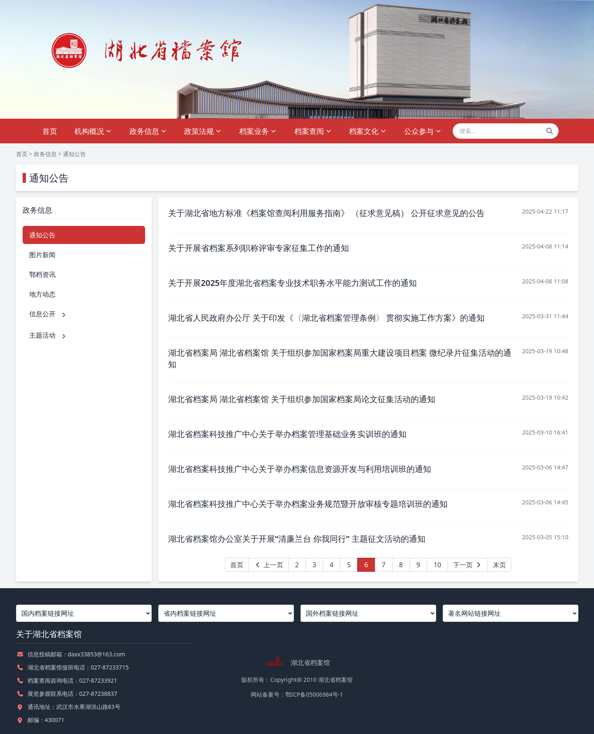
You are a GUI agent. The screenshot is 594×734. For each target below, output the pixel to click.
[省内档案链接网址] (226, 613)
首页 (49, 131)
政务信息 (148, 131)
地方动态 (42, 294)
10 (437, 564)
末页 (499, 564)
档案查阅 (313, 131)
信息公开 (48, 313)
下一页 (468, 564)
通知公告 (74, 154)
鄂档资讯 (42, 274)
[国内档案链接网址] (84, 613)
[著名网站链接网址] (510, 613)
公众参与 (422, 131)
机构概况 (93, 131)
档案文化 (367, 131)
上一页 (268, 564)
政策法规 (203, 131)
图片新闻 (42, 254)
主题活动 (48, 335)
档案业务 (258, 131)
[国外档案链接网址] (368, 613)
